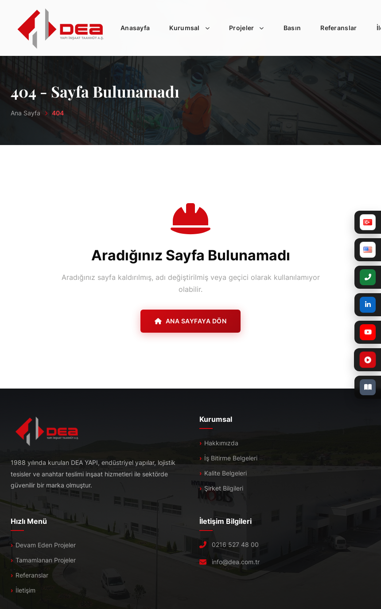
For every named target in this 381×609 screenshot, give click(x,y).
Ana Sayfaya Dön (190, 321)
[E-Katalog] (367, 387)
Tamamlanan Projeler (46, 560)
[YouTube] (367, 332)
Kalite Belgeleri (225, 473)
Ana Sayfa (25, 113)
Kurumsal (192, 28)
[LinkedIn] (367, 304)
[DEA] (61, 28)
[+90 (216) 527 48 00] (367, 277)
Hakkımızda (221, 443)
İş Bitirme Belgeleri (230, 458)
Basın (292, 27)
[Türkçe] (367, 222)
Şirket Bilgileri (223, 488)
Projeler (249, 28)
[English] (367, 249)
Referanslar (338, 27)
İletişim (25, 590)
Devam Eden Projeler (46, 545)
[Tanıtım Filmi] (346, 359)
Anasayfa (135, 27)
